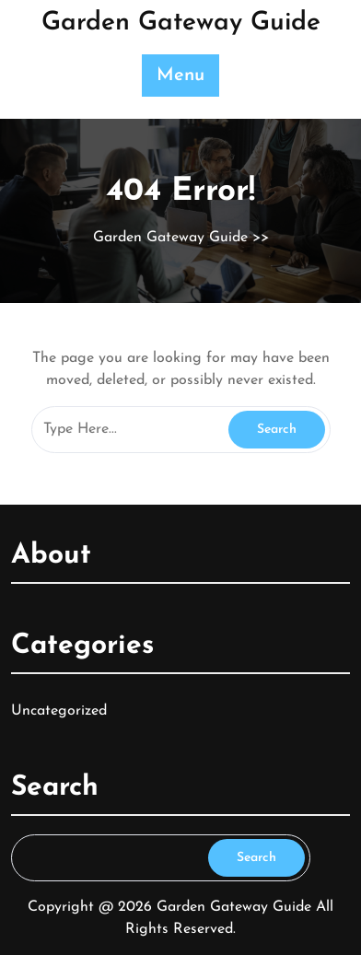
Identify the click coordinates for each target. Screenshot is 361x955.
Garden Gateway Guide (180, 23)
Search (256, 858)
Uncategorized (59, 711)
